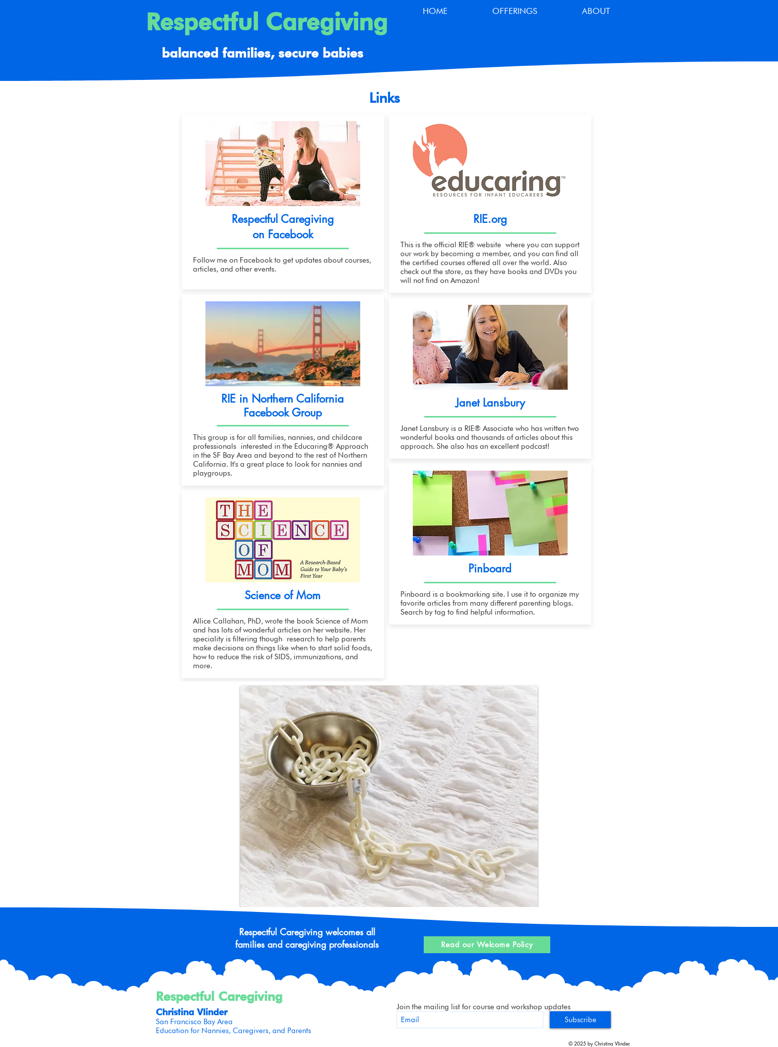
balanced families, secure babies (262, 53)
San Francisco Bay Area (194, 1021)
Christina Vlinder (191, 1012)
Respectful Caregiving (267, 22)
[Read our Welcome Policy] (487, 944)
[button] (515, 11)
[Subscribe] (580, 1019)
